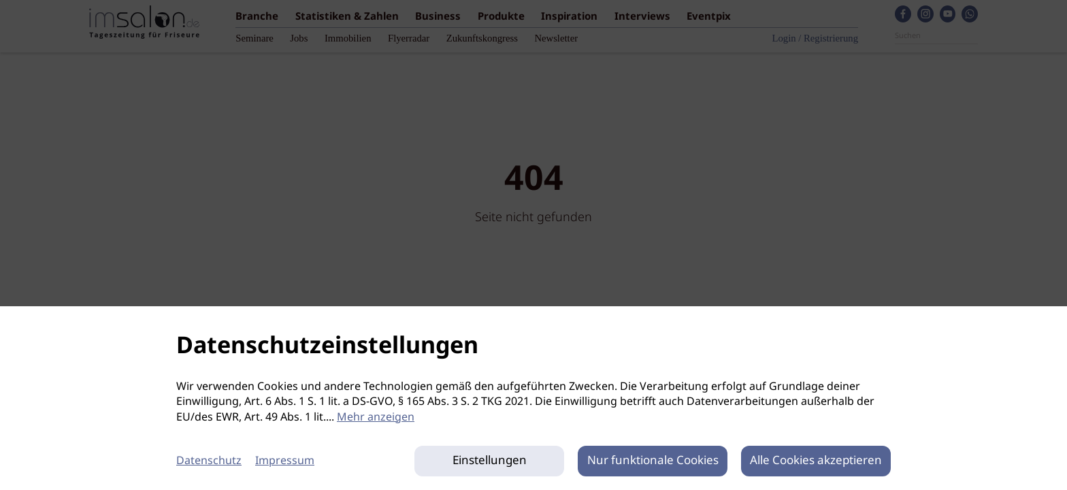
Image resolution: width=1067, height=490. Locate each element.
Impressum (284, 461)
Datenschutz (209, 461)
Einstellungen (490, 461)
